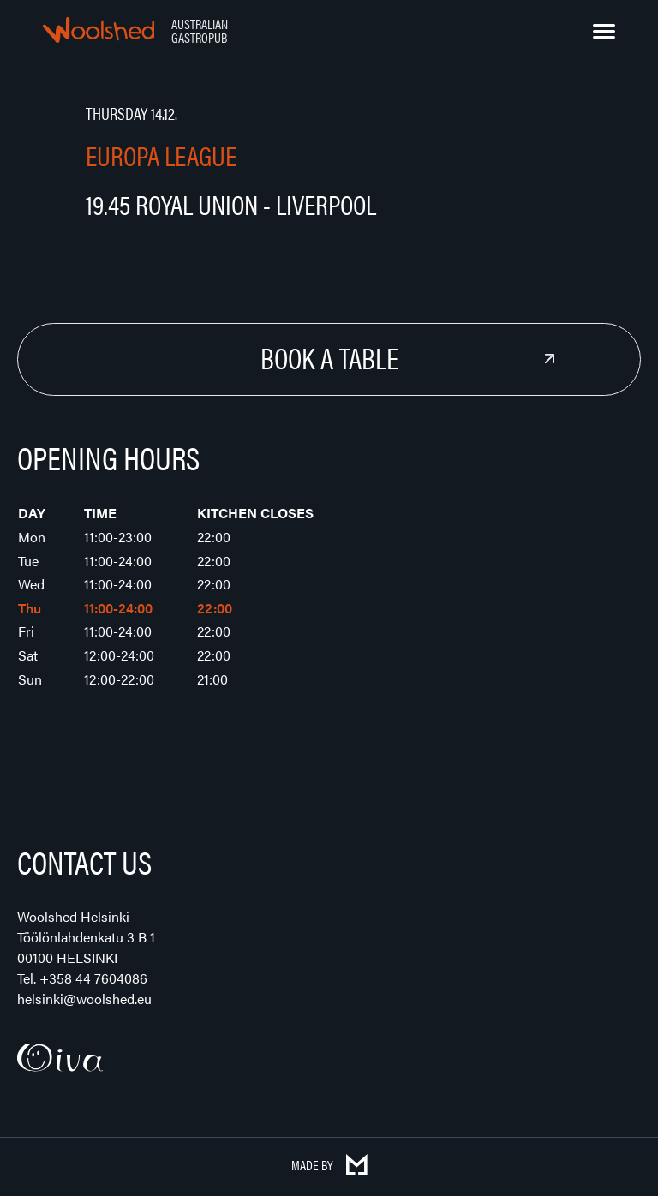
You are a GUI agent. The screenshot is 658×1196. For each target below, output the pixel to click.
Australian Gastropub (199, 30)
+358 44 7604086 (93, 978)
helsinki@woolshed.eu (84, 998)
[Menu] (604, 31)
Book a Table (329, 357)
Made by (329, 1165)
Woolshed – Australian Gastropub (98, 30)
